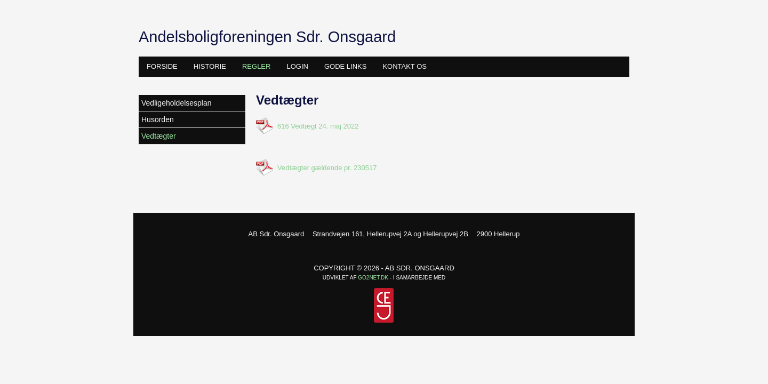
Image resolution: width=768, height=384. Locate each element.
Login (297, 66)
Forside (162, 66)
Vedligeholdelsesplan (176, 103)
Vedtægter (158, 136)
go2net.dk (373, 278)
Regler (256, 66)
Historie (210, 66)
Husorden (157, 119)
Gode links (345, 66)
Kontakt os (404, 66)
